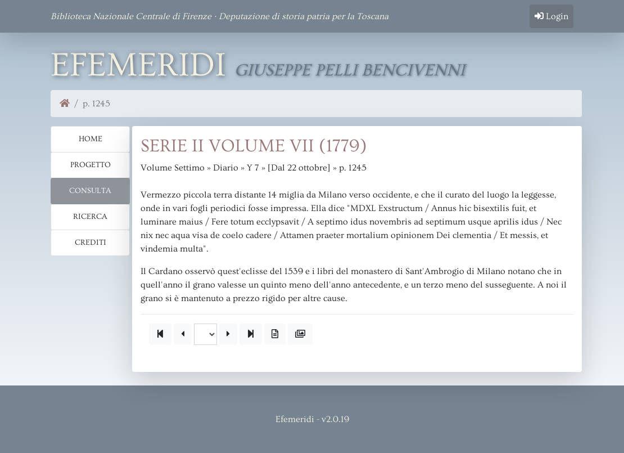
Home (90, 138)
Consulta (90, 190)
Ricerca (90, 216)
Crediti (90, 242)
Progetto (90, 164)
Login (551, 16)
